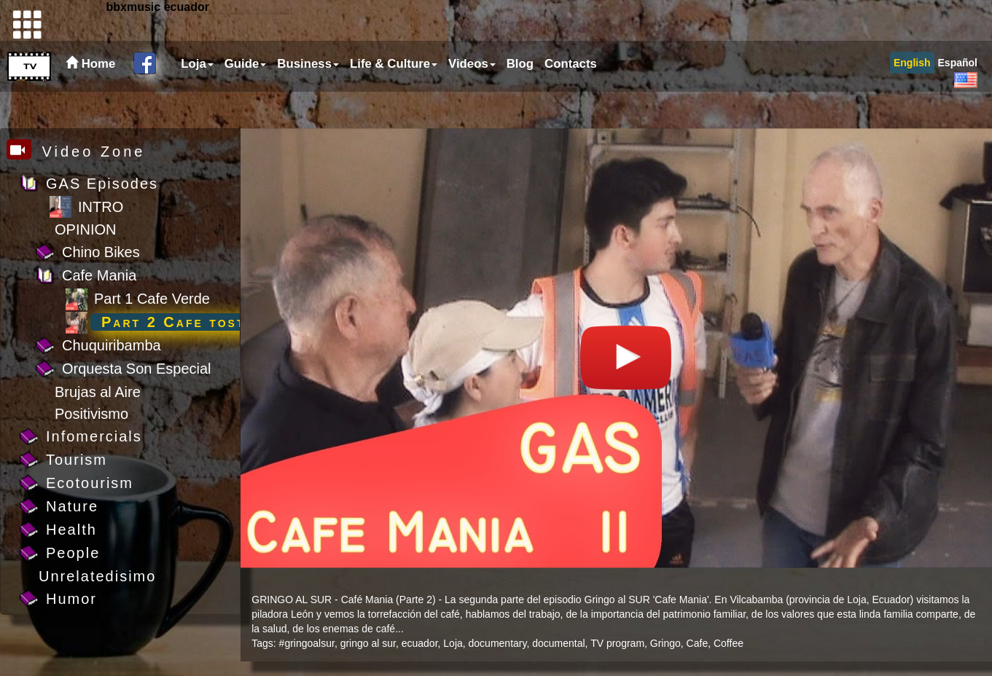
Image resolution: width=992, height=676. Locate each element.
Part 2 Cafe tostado (187, 322)
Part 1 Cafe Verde (152, 299)
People (73, 553)
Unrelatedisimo (97, 576)
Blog (520, 100)
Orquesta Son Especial (136, 369)
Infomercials (94, 436)
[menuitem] (195, 100)
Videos (472, 100)
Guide (245, 100)
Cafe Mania (99, 275)
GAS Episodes (102, 184)
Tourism (76, 460)
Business (308, 100)
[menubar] (387, 100)
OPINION (85, 229)
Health (71, 530)
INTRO (100, 207)
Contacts (570, 100)
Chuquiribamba (111, 345)
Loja (197, 100)
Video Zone (76, 151)
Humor (71, 599)
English (912, 99)
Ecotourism (89, 483)
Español (957, 99)
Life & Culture (393, 100)
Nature (72, 506)
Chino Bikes (101, 252)
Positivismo (91, 414)
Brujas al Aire (98, 392)
